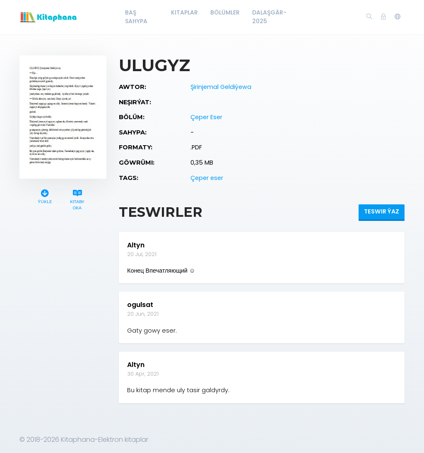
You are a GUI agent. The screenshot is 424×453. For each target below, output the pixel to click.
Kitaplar (184, 12)
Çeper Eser (206, 117)
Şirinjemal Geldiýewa (220, 87)
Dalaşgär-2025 (269, 16)
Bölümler (225, 12)
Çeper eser (206, 178)
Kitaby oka (77, 198)
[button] (397, 16)
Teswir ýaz (381, 211)
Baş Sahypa (136, 16)
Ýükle (44, 195)
